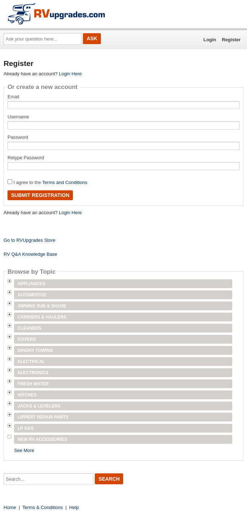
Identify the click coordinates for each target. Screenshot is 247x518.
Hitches (27, 394)
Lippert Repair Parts (43, 417)
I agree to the (47, 182)
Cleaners (29, 328)
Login (210, 39)
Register (231, 39)
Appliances (31, 283)
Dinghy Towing (35, 350)
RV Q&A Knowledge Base (30, 254)
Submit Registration (40, 195)
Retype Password (26, 157)
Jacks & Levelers (39, 406)
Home (10, 507)
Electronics (33, 372)
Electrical (31, 361)
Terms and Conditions (65, 182)
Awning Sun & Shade (42, 306)
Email (13, 96)
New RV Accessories (42, 439)
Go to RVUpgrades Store (29, 240)
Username (18, 116)
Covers (27, 339)
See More (24, 450)
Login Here (70, 73)
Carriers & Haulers (42, 317)
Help (74, 507)
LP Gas (25, 428)
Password (18, 137)
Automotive (32, 294)
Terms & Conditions (42, 507)
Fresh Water (33, 383)
